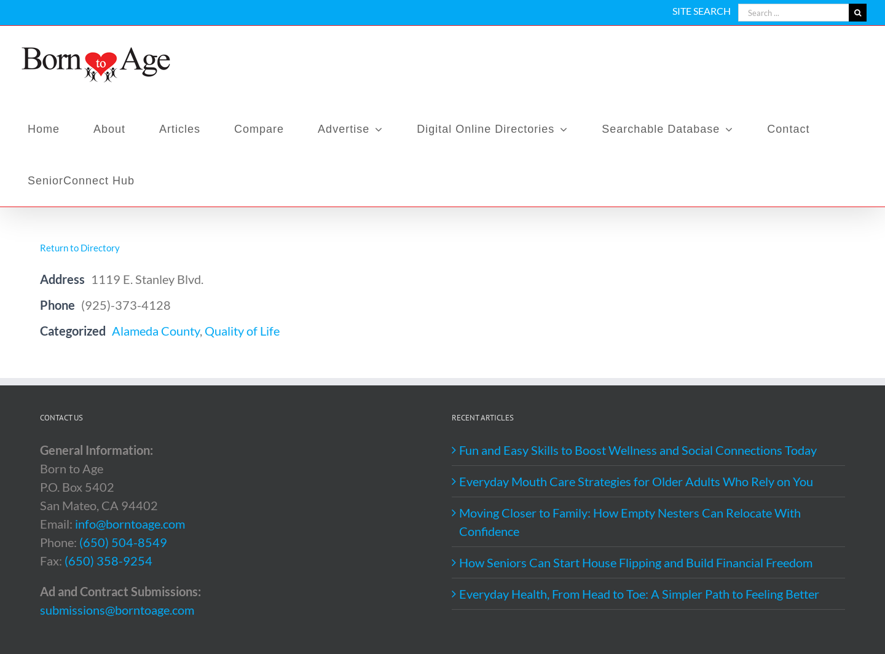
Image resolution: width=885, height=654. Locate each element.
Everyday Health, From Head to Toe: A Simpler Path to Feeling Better (639, 593)
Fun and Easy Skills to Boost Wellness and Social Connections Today (638, 450)
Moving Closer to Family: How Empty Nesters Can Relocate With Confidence (630, 521)
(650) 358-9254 (108, 560)
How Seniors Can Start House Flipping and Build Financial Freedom (635, 562)
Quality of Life (242, 330)
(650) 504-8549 (123, 542)
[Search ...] (793, 13)
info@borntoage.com (130, 523)
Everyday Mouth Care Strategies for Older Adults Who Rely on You (636, 481)
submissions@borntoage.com (117, 609)
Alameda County (156, 330)
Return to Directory (80, 247)
